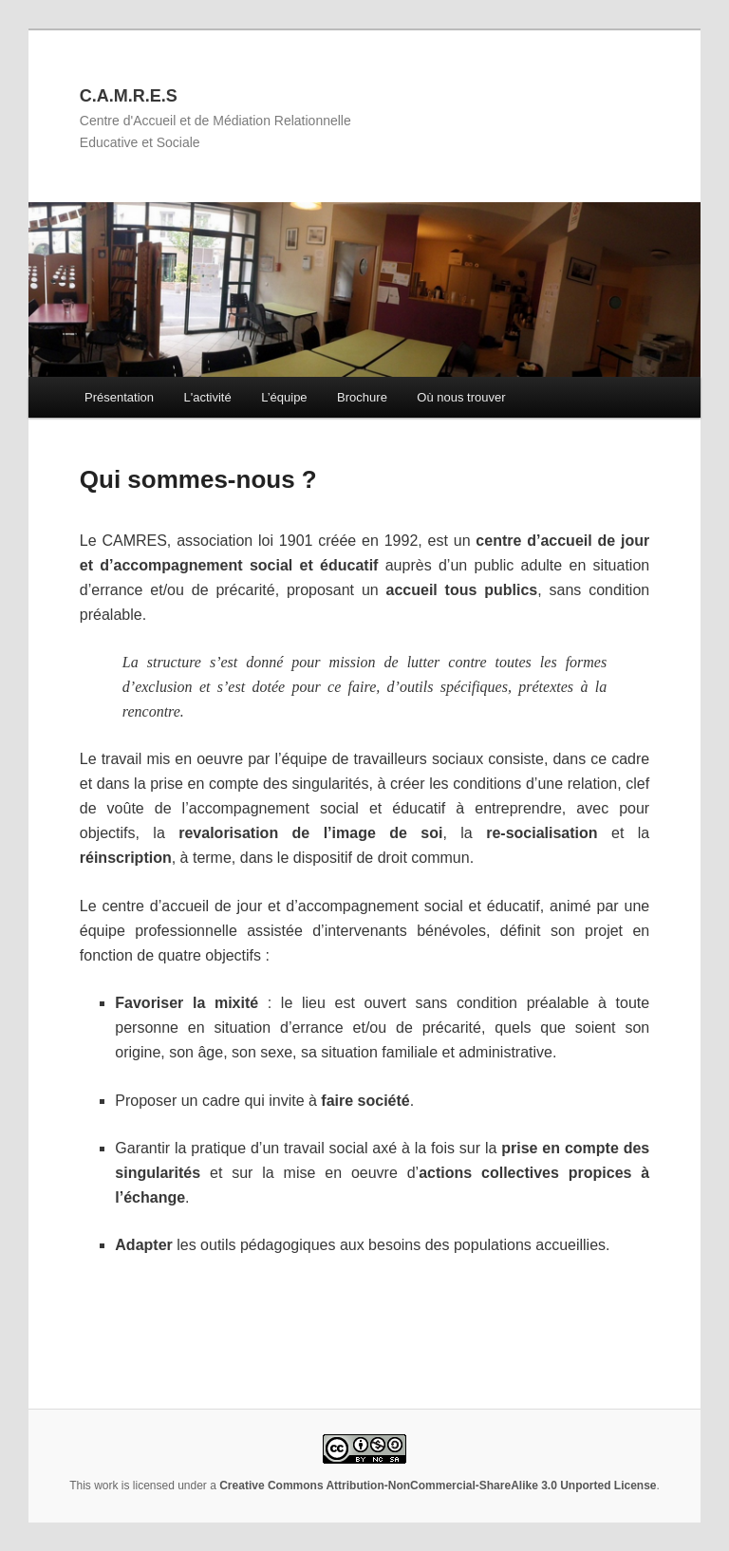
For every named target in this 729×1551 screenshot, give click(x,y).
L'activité (207, 397)
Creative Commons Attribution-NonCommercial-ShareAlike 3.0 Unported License (437, 1485)
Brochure (362, 397)
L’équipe (284, 397)
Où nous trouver (461, 397)
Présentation (119, 397)
